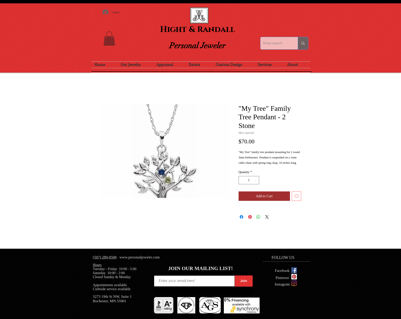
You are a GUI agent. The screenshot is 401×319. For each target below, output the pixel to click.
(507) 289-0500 (105, 257)
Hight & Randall (197, 29)
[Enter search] (276, 43)
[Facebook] (282, 271)
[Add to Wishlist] (296, 196)
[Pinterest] (282, 278)
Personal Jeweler (197, 45)
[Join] (244, 281)
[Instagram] (294, 283)
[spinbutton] (249, 180)
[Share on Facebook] (241, 217)
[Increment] (255, 180)
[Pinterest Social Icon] (294, 276)
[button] (109, 38)
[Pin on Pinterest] (250, 217)
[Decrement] (242, 180)
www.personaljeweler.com (139, 257)
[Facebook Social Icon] (294, 270)
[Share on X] (267, 217)
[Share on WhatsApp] (258, 217)
